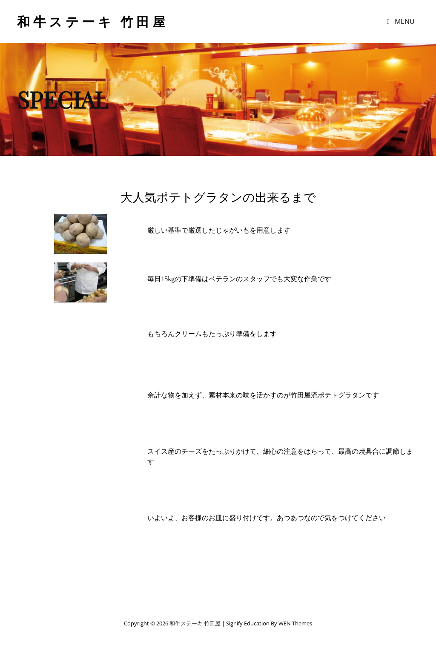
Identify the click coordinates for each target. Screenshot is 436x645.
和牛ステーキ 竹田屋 (92, 21)
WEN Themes (295, 623)
